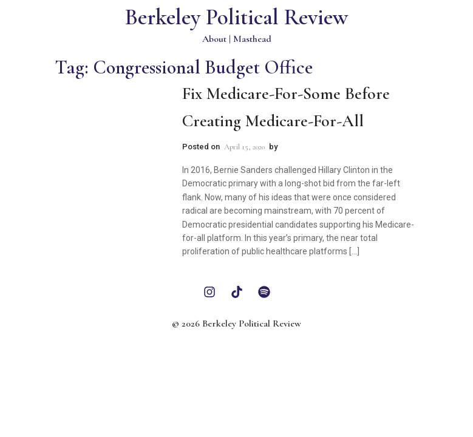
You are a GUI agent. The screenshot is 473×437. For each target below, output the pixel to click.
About (214, 39)
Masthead (252, 39)
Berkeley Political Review (236, 17)
